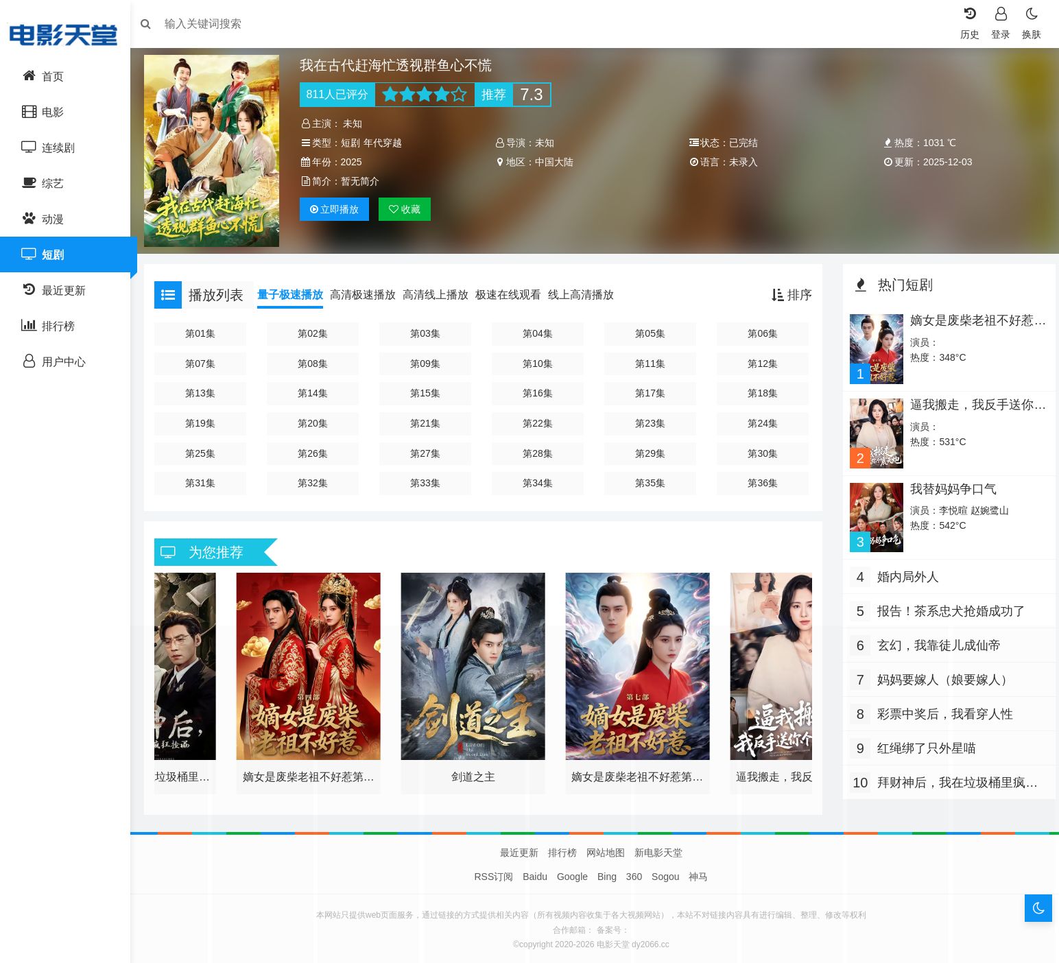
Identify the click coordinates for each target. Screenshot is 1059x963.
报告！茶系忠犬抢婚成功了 (948, 604)
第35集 (649, 479)
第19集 (206, 419)
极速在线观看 (515, 291)
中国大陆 (555, 161)
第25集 (206, 449)
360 (634, 873)
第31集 (206, 479)
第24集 (761, 419)
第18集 (761, 390)
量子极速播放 (297, 291)
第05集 (649, 329)
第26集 (317, 449)
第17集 (649, 390)
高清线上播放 (442, 291)
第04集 (539, 329)
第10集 (539, 360)
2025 (355, 161)
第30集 (761, 449)
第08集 (317, 360)
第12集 (761, 360)
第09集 (428, 360)
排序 (788, 291)
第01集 (206, 329)
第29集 (649, 449)
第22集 (539, 419)
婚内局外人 (905, 570)
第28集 (539, 449)
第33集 (428, 479)
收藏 (409, 209)
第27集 (428, 449)
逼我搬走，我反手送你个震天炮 (968, 406)
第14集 (317, 390)
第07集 (206, 360)
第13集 (206, 390)
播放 (339, 209)
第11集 (649, 360)
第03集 (428, 329)
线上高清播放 (588, 291)
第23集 (649, 419)
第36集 (761, 479)
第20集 (317, 419)
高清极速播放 (370, 291)
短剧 (354, 142)
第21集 (428, 419)
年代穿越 (387, 142)
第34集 (539, 479)
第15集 (428, 390)
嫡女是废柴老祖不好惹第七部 (968, 323)
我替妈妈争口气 (949, 483)
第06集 (761, 329)
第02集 (317, 329)
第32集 (317, 479)
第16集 (539, 390)
